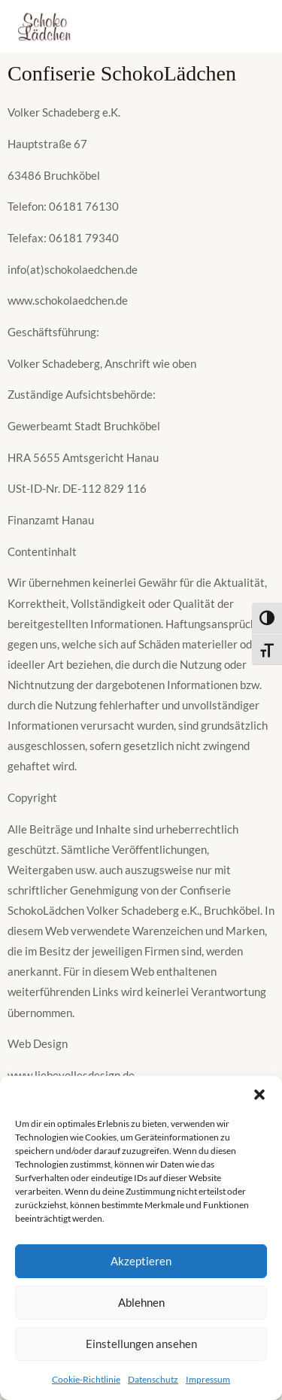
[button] (259, 1094)
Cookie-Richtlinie (86, 1379)
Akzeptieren (141, 1261)
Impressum (208, 1379)
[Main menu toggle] (248, 26)
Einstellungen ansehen (141, 1343)
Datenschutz (153, 1379)
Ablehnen (141, 1302)
